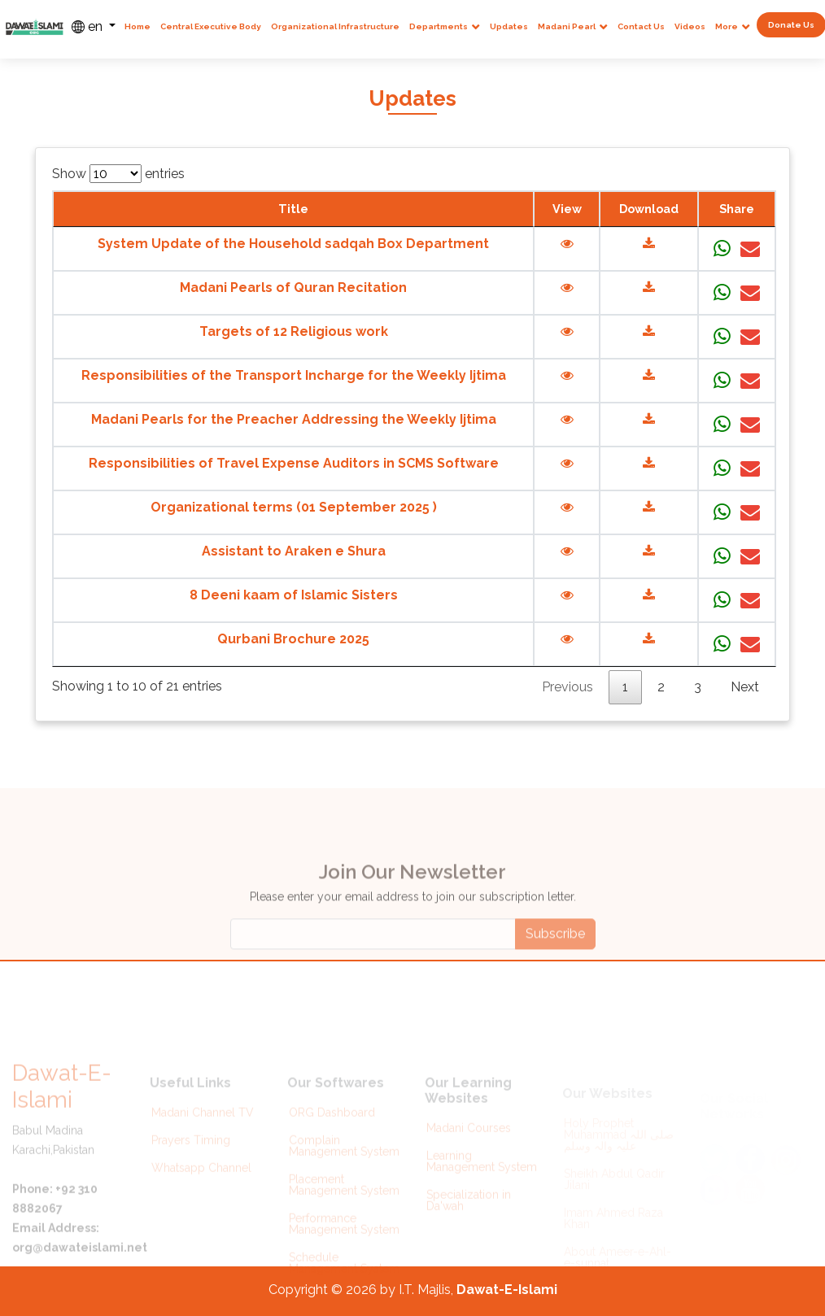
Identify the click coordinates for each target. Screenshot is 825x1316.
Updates (509, 26)
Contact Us (641, 26)
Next (745, 687)
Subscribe (555, 963)
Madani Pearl (567, 26)
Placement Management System (344, 1199)
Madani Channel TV (202, 1127)
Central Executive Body (210, 26)
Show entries (118, 173)
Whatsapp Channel (201, 1182)
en (89, 26)
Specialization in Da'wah (468, 1216)
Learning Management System (481, 1177)
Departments (438, 26)
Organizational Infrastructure (335, 26)
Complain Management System (344, 1160)
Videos (689, 26)
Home (137, 26)
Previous (567, 687)
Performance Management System (344, 1238)
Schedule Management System (344, 1277)
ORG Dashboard (332, 1127)
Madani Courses (468, 1143)
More (726, 26)
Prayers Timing (190, 1155)
